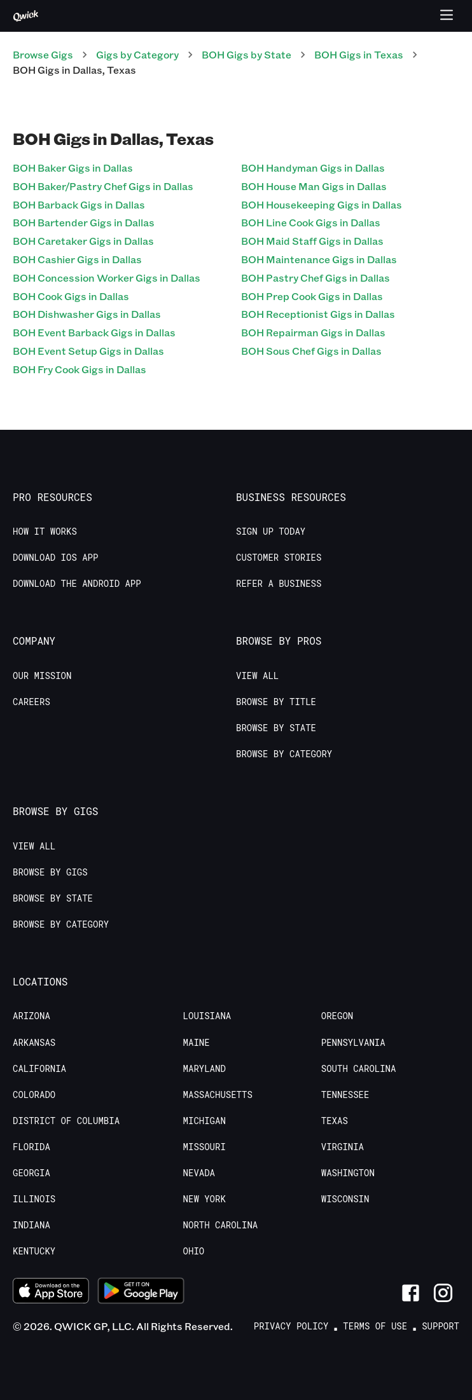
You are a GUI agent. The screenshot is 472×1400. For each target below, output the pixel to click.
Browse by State (276, 728)
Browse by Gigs (50, 872)
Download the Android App (77, 583)
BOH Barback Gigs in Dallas (79, 204)
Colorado (34, 1095)
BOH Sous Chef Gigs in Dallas (311, 350)
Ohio (194, 1251)
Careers (31, 702)
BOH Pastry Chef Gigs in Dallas (315, 277)
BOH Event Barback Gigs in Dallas (94, 332)
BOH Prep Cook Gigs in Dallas (312, 296)
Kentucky (34, 1251)
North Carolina (220, 1225)
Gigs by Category (137, 54)
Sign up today (270, 531)
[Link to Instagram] (443, 1293)
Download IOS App (55, 557)
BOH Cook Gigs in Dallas (71, 296)
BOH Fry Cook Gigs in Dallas (79, 369)
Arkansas (34, 1042)
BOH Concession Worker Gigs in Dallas (106, 277)
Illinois (34, 1199)
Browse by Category (284, 754)
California (39, 1068)
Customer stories (278, 557)
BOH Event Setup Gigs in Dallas (88, 350)
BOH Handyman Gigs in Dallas (313, 167)
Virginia (342, 1147)
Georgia (31, 1173)
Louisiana (207, 1016)
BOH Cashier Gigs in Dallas (77, 259)
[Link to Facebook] (410, 1293)
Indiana (31, 1225)
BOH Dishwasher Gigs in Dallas (87, 313)
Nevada (199, 1173)
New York (204, 1199)
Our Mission (42, 676)
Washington (348, 1173)
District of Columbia (66, 1121)
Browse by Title (276, 702)
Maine (196, 1042)
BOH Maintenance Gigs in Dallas (319, 259)
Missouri (204, 1147)
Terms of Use (375, 1326)
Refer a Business (278, 583)
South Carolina (358, 1068)
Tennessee (345, 1095)
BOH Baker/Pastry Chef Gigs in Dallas (103, 186)
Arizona (31, 1016)
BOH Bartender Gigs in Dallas (84, 222)
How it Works (45, 531)
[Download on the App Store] (51, 1292)
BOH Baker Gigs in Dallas (73, 167)
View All (257, 676)
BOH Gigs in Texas (358, 54)
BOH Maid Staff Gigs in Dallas (312, 240)
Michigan (204, 1121)
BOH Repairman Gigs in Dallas (313, 332)
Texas (334, 1121)
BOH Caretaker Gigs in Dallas (83, 240)
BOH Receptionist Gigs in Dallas (318, 313)
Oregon (337, 1016)
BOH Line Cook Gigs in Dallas (310, 222)
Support (440, 1326)
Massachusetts (218, 1095)
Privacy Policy (291, 1326)
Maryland (204, 1068)
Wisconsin (345, 1199)
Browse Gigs (43, 54)
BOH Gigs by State (246, 54)
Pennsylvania (353, 1042)
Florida (31, 1147)
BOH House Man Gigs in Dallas (314, 186)
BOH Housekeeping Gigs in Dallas (321, 204)
